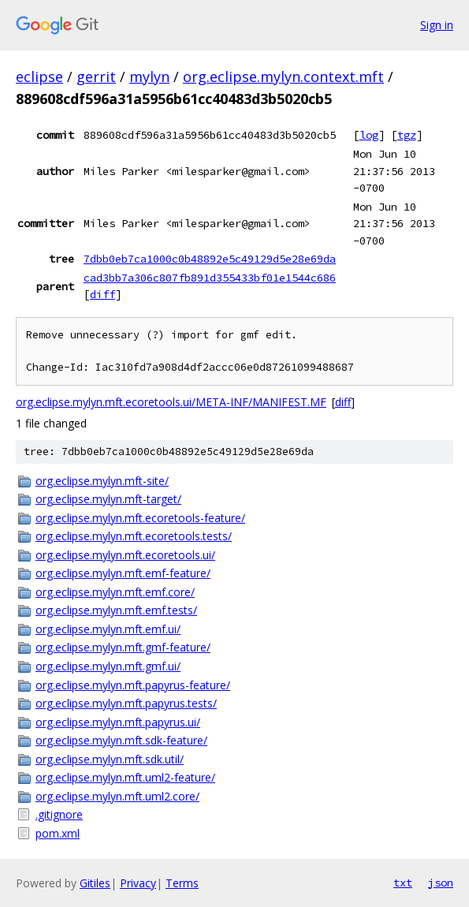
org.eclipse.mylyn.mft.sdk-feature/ (121, 740)
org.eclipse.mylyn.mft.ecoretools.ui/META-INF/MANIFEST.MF (171, 401)
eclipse (39, 76)
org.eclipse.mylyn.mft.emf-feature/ (122, 572)
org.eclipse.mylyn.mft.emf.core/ (115, 591)
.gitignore (59, 814)
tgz (406, 135)
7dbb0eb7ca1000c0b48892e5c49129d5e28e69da (210, 259)
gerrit (96, 76)
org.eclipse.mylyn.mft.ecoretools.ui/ (125, 554)
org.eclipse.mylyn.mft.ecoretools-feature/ (140, 517)
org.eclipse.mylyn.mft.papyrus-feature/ (132, 684)
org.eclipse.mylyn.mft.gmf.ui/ (108, 666)
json (440, 882)
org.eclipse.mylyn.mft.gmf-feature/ (122, 647)
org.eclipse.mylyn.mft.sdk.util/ (109, 759)
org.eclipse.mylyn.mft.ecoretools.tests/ (133, 535)
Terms (182, 882)
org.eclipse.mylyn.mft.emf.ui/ (108, 628)
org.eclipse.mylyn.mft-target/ (108, 498)
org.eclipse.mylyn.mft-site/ (102, 480)
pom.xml (57, 833)
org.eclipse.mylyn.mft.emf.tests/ (116, 610)
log (368, 135)
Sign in (436, 24)
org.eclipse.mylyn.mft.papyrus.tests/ (126, 703)
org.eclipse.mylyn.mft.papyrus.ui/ (117, 722)
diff (102, 294)
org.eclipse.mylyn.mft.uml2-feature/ (125, 777)
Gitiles (95, 882)
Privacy (138, 882)
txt (402, 882)
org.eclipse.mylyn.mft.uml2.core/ (117, 796)
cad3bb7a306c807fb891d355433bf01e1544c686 (210, 278)
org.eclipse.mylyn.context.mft (283, 76)
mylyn (149, 76)
